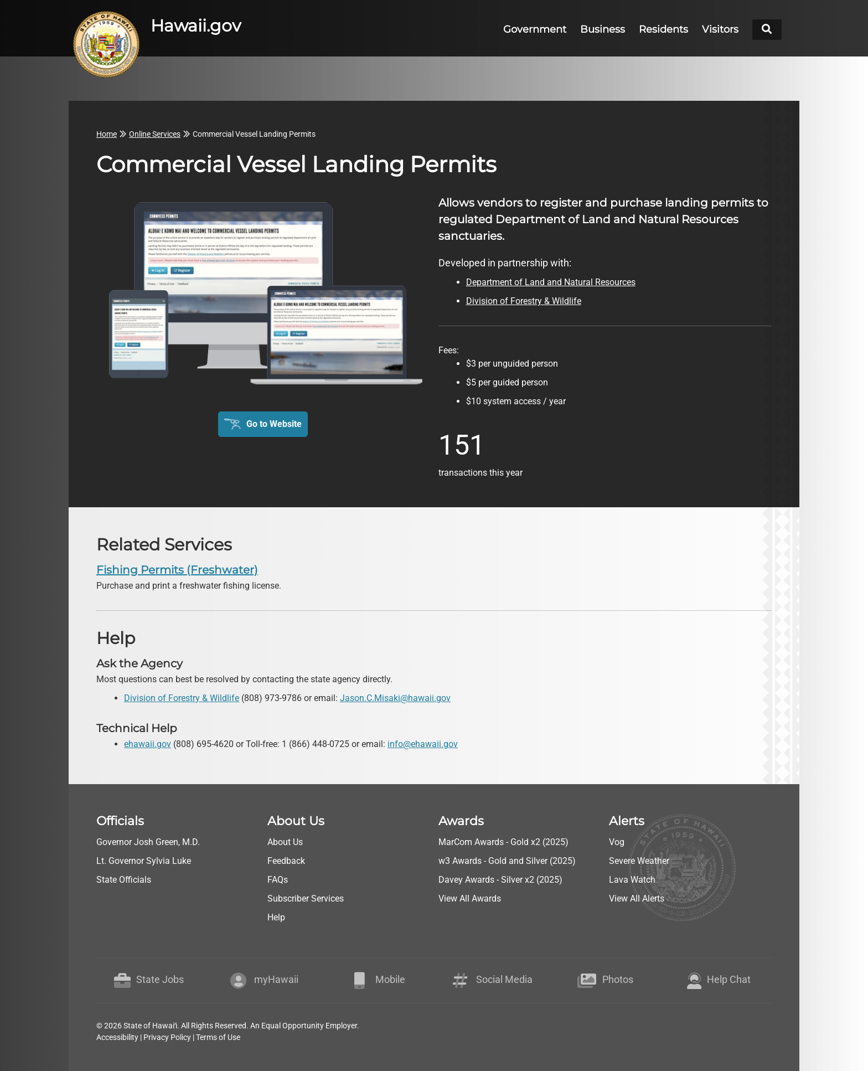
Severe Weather (639, 861)
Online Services (154, 134)
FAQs (277, 879)
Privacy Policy (167, 1037)
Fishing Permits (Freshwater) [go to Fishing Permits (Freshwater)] (177, 569)
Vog (616, 842)
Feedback (286, 861)
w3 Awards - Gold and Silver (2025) (507, 861)
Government (534, 29)
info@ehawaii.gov (423, 744)
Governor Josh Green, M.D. (148, 842)
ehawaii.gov (147, 744)
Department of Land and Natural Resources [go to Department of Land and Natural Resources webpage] (551, 282)
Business (602, 29)
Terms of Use (218, 1037)
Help (276, 917)
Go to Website (274, 424)
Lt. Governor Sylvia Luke (143, 861)
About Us (285, 842)
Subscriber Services (305, 898)
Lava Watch (632, 879)
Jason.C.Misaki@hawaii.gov (395, 698)
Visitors (720, 29)
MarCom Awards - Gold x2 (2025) (503, 842)
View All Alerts (636, 898)
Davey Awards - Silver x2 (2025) (500, 879)
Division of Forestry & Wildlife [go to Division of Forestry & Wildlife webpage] (523, 301)
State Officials (123, 879)
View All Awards (469, 898)
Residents (663, 29)
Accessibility (117, 1037)
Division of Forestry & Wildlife (181, 698)
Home (106, 134)
